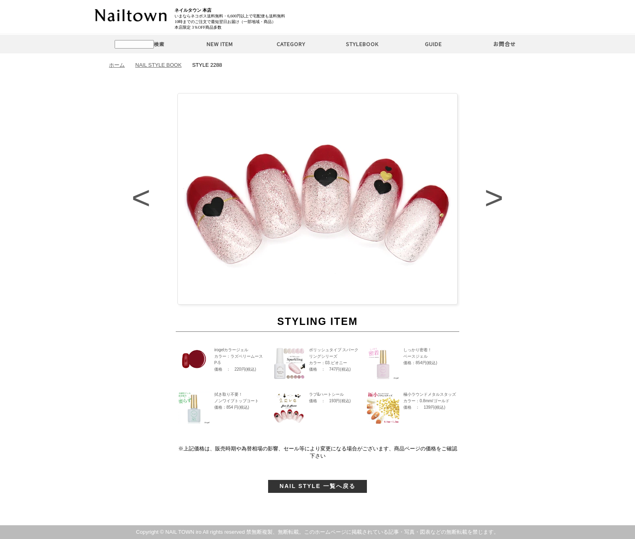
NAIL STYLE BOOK (158, 65)
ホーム (117, 65)
